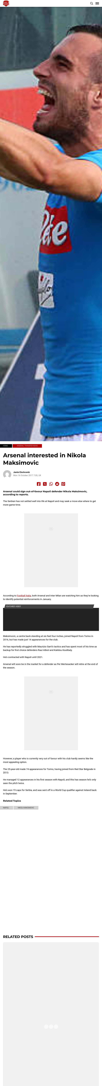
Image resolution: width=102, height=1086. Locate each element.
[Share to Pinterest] (63, 484)
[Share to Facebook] (39, 484)
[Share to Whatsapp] (51, 484)
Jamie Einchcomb (21, 472)
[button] (91, 3)
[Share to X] (45, 484)
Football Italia (24, 595)
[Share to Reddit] (57, 484)
